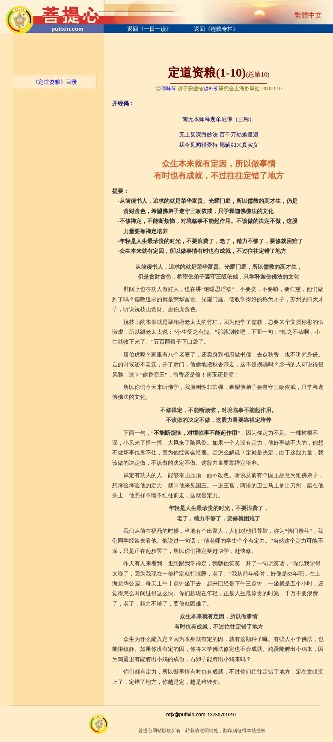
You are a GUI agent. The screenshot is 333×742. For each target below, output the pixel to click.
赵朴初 (211, 89)
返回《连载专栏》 (216, 29)
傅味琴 (168, 89)
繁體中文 (308, 15)
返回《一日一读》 (149, 29)
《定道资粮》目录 (55, 82)
